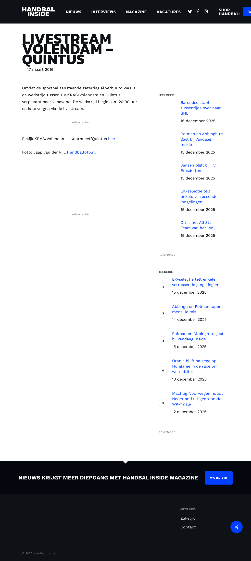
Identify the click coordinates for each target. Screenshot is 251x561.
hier (111, 138)
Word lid (218, 478)
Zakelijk (187, 518)
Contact (188, 527)
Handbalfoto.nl (81, 152)
